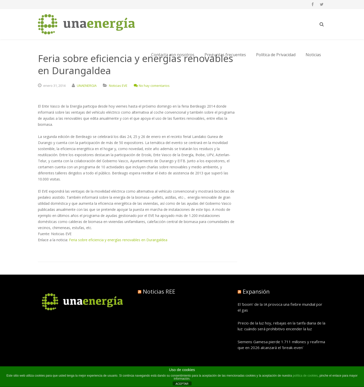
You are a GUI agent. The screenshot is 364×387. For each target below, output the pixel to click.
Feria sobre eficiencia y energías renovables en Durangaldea (118, 239)
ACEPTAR (181, 383)
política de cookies (305, 375)
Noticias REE (159, 291)
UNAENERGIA (87, 85)
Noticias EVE (118, 85)
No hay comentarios (152, 85)
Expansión (256, 291)
